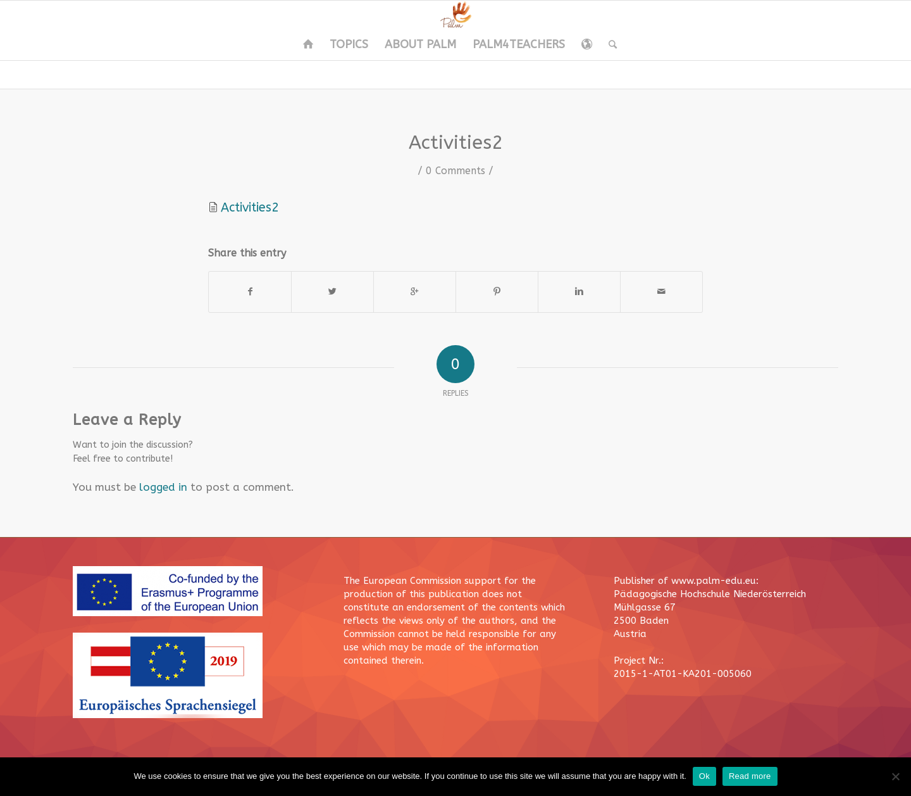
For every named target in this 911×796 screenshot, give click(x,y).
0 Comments (455, 171)
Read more (750, 776)
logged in (163, 487)
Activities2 (456, 142)
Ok (704, 776)
